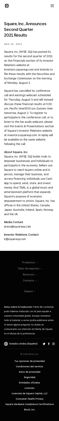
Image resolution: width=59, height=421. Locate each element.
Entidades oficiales (29, 382)
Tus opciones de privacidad (29, 361)
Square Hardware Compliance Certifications (29, 404)
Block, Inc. (29, 409)
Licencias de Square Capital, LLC (30, 393)
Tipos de (30, 268)
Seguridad (29, 377)
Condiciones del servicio (29, 366)
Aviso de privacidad (29, 372)
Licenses (29, 388)
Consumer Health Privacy (29, 399)
